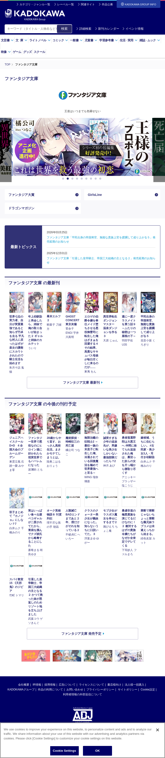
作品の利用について (50, 689)
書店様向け (114, 684)
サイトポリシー (127, 689)
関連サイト (88, 4)
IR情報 (37, 684)
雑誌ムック (149, 40)
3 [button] (73, 179)
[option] (82, 147)
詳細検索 (83, 28)
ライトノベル (40, 40)
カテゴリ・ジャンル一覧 (35, 4)
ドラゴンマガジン (21, 208)
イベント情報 (133, 28)
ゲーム (17, 52)
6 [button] (87, 179)
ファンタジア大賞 (21, 195)
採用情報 (50, 684)
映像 (6, 52)
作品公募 (107, 4)
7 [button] (92, 179)
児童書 (91, 40)
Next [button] (159, 150)
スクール (39, 52)
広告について (67, 684)
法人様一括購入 (134, 684)
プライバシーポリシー (100, 689)
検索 (64, 28)
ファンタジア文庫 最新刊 (81, 382)
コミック (60, 40)
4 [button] (78, 179)
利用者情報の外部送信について (82, 694)
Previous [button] (6, 150)
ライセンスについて (91, 684)
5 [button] (82, 179)
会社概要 (23, 684)
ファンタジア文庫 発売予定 (81, 633)
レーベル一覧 (65, 4)
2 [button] (68, 179)
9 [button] (101, 179)
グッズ (27, 52)
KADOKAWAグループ (20, 689)
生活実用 (129, 40)
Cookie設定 (148, 689)
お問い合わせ (74, 689)
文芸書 (7, 40)
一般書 (76, 40)
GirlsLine (95, 195)
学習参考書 (108, 40)
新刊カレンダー (107, 28)
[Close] (157, 737)
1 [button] (64, 179)
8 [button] (96, 179)
